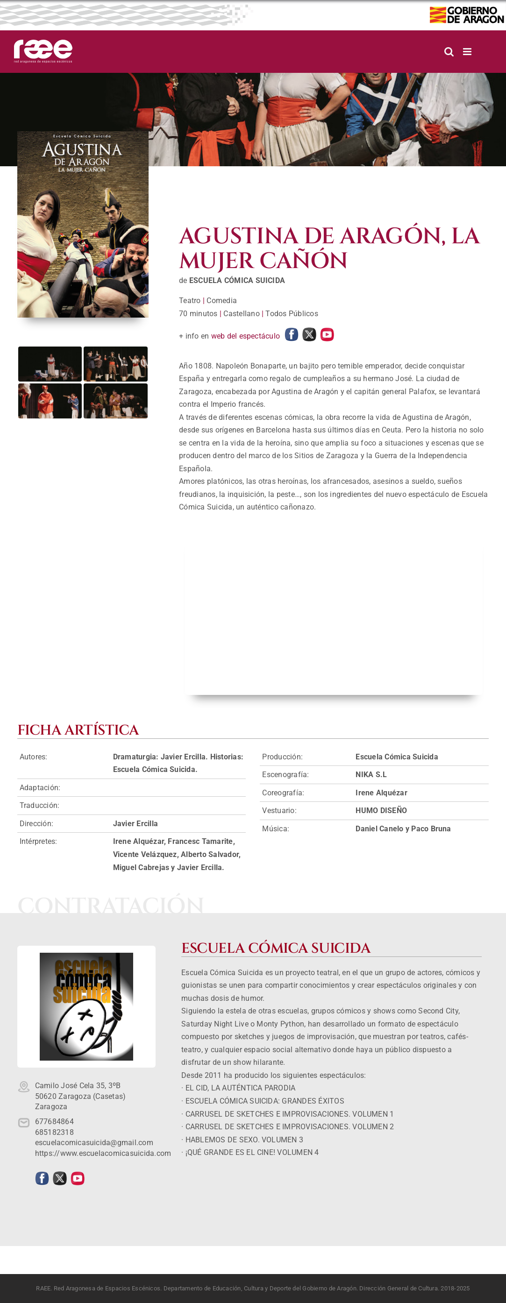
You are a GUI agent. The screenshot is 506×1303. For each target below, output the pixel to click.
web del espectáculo (245, 336)
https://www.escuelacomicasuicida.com (103, 1153)
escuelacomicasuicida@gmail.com (94, 1142)
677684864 (54, 1121)
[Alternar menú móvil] (468, 52)
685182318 (54, 1132)
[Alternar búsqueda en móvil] (449, 52)
